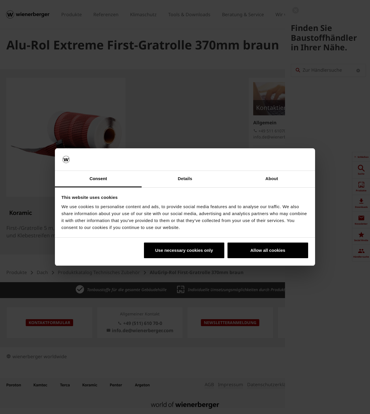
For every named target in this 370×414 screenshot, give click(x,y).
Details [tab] (185, 178)
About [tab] (271, 178)
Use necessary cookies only (184, 250)
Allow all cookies (267, 250)
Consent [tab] (98, 178)
